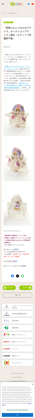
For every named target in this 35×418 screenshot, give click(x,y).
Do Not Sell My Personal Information (17, 410)
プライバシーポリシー (17, 373)
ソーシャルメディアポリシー (17, 381)
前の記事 (8, 288)
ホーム (3, 13)
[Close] (33, 385)
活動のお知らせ (13, 13)
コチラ (24, 266)
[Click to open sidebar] (3, 4)
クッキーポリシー (17, 377)
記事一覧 (18, 295)
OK (17, 415)
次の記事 (27, 288)
